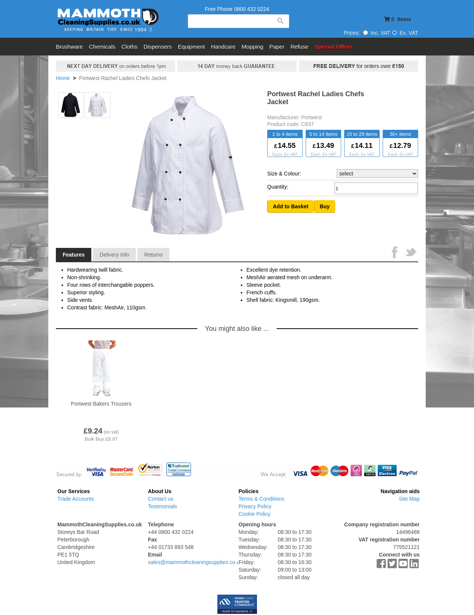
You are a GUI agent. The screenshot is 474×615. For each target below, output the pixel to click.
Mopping (252, 46)
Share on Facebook (395, 253)
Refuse (300, 46)
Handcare (223, 46)
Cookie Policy (255, 514)
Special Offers (333, 46)
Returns (153, 255)
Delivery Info (114, 255)
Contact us (160, 499)
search (280, 21)
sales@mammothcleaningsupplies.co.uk (195, 562)
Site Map (409, 499)
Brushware (69, 46)
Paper (277, 46)
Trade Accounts (75, 499)
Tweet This (410, 253)
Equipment (191, 46)
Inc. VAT (376, 33)
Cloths (130, 46)
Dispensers (157, 46)
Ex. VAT (405, 33)
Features (74, 255)
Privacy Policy (255, 506)
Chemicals (102, 46)
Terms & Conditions (261, 499)
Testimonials (162, 506)
